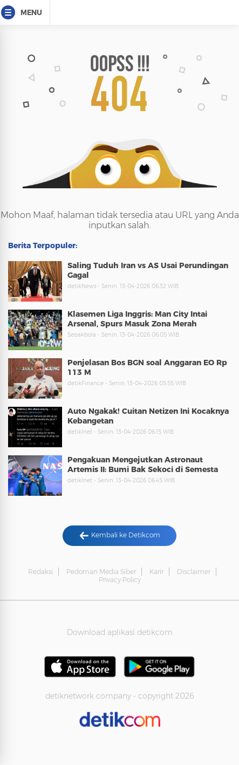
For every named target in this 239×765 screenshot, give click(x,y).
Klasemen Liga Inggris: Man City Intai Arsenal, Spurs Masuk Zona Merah (137, 319)
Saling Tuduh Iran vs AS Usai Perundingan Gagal (147, 270)
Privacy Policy (120, 580)
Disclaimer (193, 572)
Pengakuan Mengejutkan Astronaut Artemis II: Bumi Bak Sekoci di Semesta (142, 464)
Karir (156, 572)
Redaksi (40, 572)
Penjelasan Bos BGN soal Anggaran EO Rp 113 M (147, 367)
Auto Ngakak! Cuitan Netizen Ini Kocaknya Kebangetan (148, 416)
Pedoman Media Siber (101, 572)
